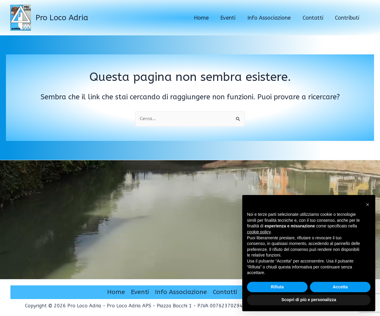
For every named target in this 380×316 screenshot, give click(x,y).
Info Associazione (181, 292)
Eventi (140, 292)
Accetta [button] (340, 286)
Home (116, 292)
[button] (367, 204)
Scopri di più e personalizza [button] (308, 299)
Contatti (225, 292)
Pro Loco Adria (62, 17)
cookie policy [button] (258, 231)
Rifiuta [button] (277, 286)
